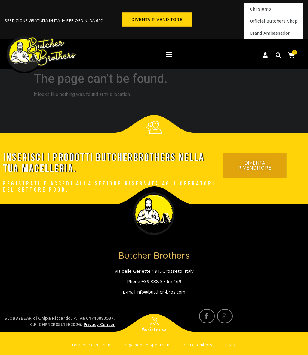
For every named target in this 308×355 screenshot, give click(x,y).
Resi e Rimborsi (198, 345)
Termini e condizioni (92, 345)
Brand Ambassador (270, 33)
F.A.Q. (230, 345)
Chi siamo (260, 9)
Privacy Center (99, 324)
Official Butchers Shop (273, 21)
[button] (157, 19)
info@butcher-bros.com (161, 292)
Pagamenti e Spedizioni (147, 345)
